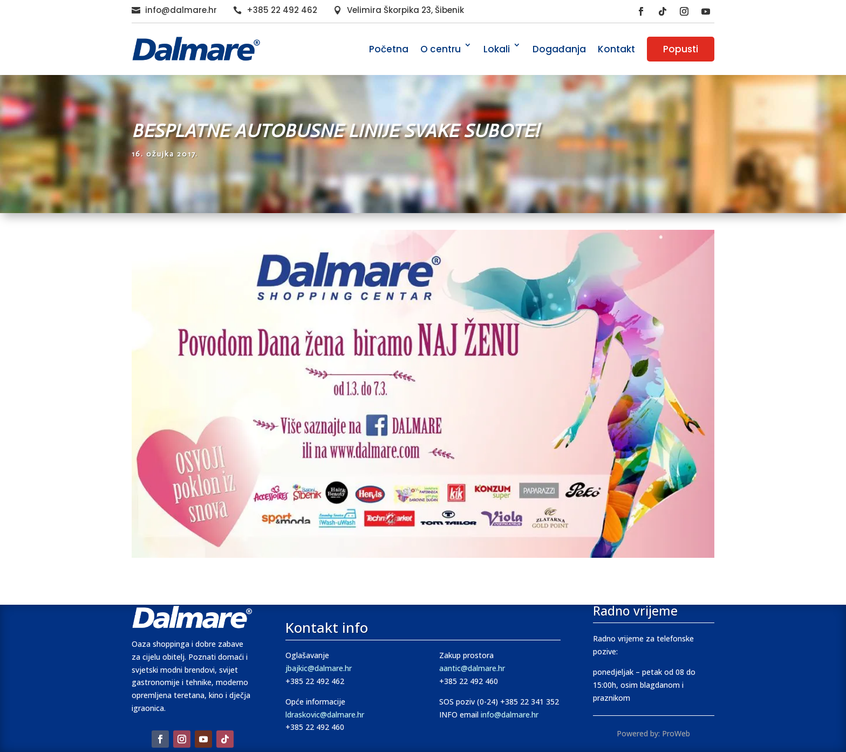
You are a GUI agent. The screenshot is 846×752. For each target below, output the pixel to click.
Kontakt (616, 49)
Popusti (680, 49)
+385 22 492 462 (282, 10)
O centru (440, 49)
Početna (388, 49)
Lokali (496, 49)
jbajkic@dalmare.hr (318, 668)
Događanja (559, 49)
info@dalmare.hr (181, 10)
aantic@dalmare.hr (472, 668)
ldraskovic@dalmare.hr (324, 714)
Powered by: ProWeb (653, 733)
